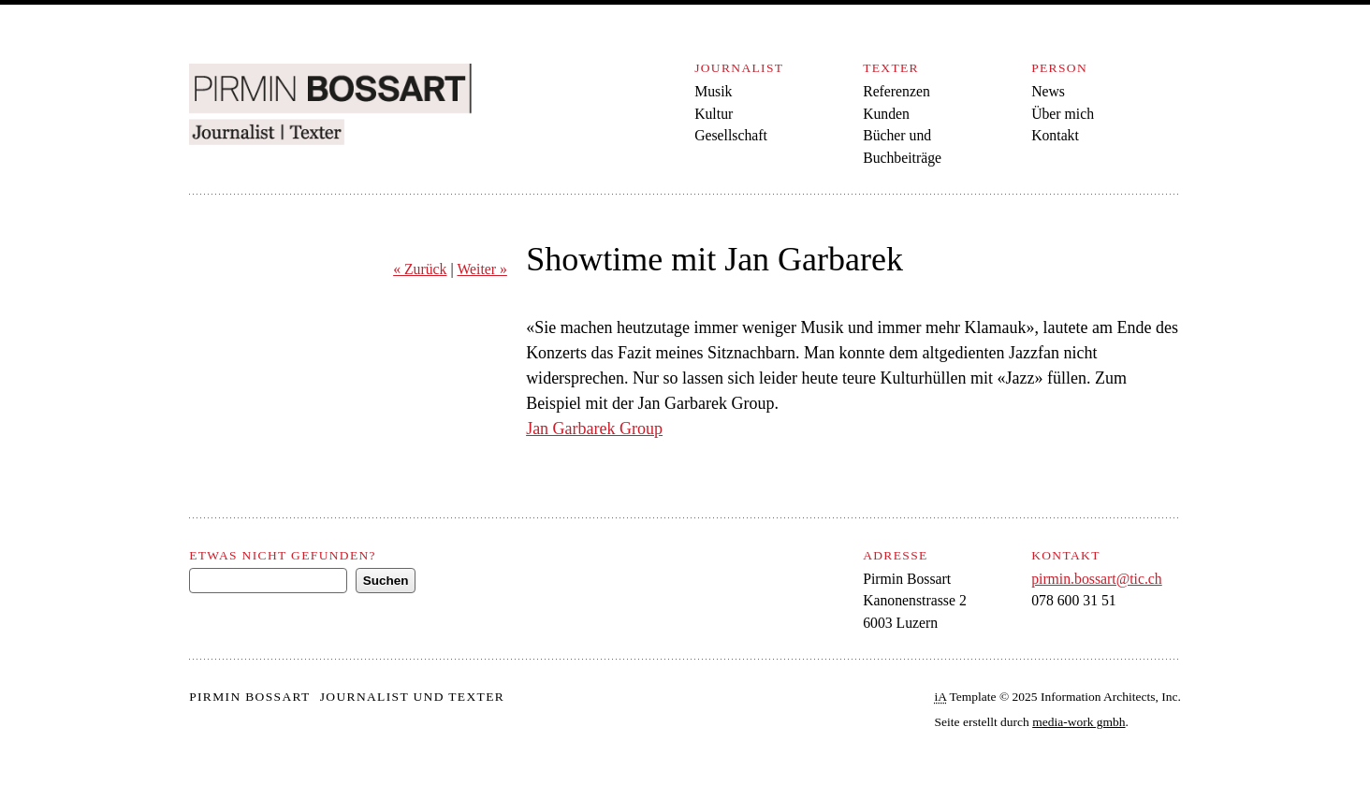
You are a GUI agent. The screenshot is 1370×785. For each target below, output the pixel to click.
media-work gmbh (1078, 722)
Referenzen (896, 91)
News (1048, 91)
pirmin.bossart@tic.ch (1096, 579)
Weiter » (481, 269)
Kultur (713, 114)
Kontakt (1055, 135)
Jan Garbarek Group (594, 428)
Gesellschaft (730, 135)
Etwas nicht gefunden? (282, 555)
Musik (713, 91)
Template (966, 697)
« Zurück (419, 269)
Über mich (1062, 114)
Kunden (886, 114)
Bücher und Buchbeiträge (902, 146)
